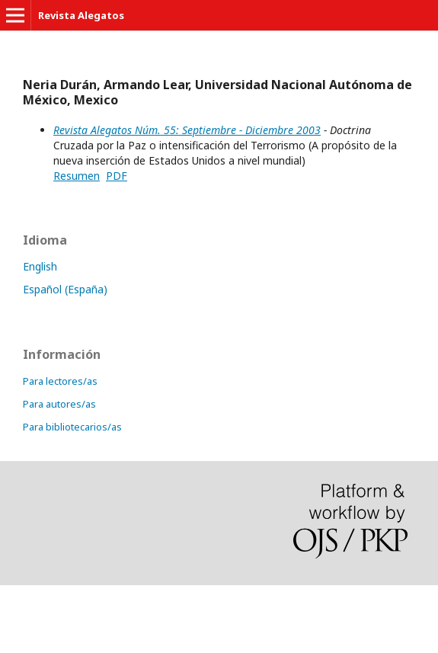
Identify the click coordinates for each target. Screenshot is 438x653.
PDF (116, 175)
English (40, 266)
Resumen (76, 175)
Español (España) (65, 289)
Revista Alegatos (81, 15)
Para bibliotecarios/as (72, 427)
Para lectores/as (60, 381)
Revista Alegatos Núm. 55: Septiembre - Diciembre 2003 (187, 130)
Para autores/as (59, 404)
